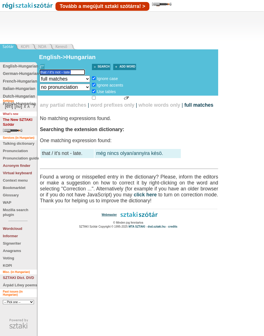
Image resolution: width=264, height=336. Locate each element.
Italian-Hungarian (19, 88)
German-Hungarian (21, 73)
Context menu (15, 180)
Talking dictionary (19, 143)
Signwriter (12, 243)
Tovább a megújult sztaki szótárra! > (102, 6)
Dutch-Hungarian (19, 96)
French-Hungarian (20, 81)
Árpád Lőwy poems (20, 285)
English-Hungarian (20, 66)
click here (145, 195)
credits (172, 226)
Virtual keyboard (17, 173)
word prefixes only (112, 105)
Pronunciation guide (21, 158)
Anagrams (12, 251)
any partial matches (63, 105)
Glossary (11, 195)
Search (104, 66)
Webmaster (109, 214)
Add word (127, 66)
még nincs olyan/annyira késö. (129, 153)
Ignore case (107, 78)
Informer (10, 236)
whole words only (159, 105)
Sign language (110, 98)
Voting (8, 258)
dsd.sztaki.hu (157, 226)
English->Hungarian (67, 57)
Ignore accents (110, 85)
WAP (7, 202)
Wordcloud (12, 228)
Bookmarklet (14, 188)
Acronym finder (16, 165)
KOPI (7, 265)
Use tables (106, 91)
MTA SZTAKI (136, 226)
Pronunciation (15, 151)
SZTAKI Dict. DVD (18, 278)
